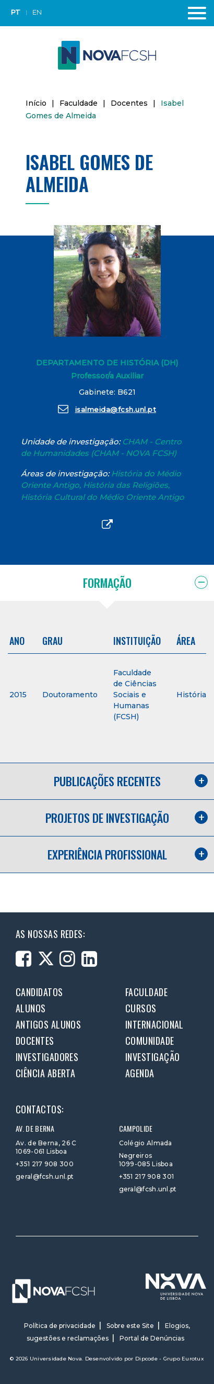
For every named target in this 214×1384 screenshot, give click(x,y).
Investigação (152, 1057)
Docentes (129, 103)
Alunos (31, 1008)
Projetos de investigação (107, 817)
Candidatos (39, 992)
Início (36, 103)
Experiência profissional (107, 854)
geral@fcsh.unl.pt (45, 1176)
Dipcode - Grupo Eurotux (169, 1358)
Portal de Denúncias (152, 1338)
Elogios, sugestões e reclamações (108, 1332)
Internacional (154, 1024)
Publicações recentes (107, 781)
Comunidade (149, 1040)
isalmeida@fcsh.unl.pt (107, 409)
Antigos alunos (48, 1024)
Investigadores (47, 1057)
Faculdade (79, 103)
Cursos (141, 1008)
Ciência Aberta (45, 1073)
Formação (107, 582)
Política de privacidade (60, 1326)
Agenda (139, 1073)
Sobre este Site (130, 1326)
